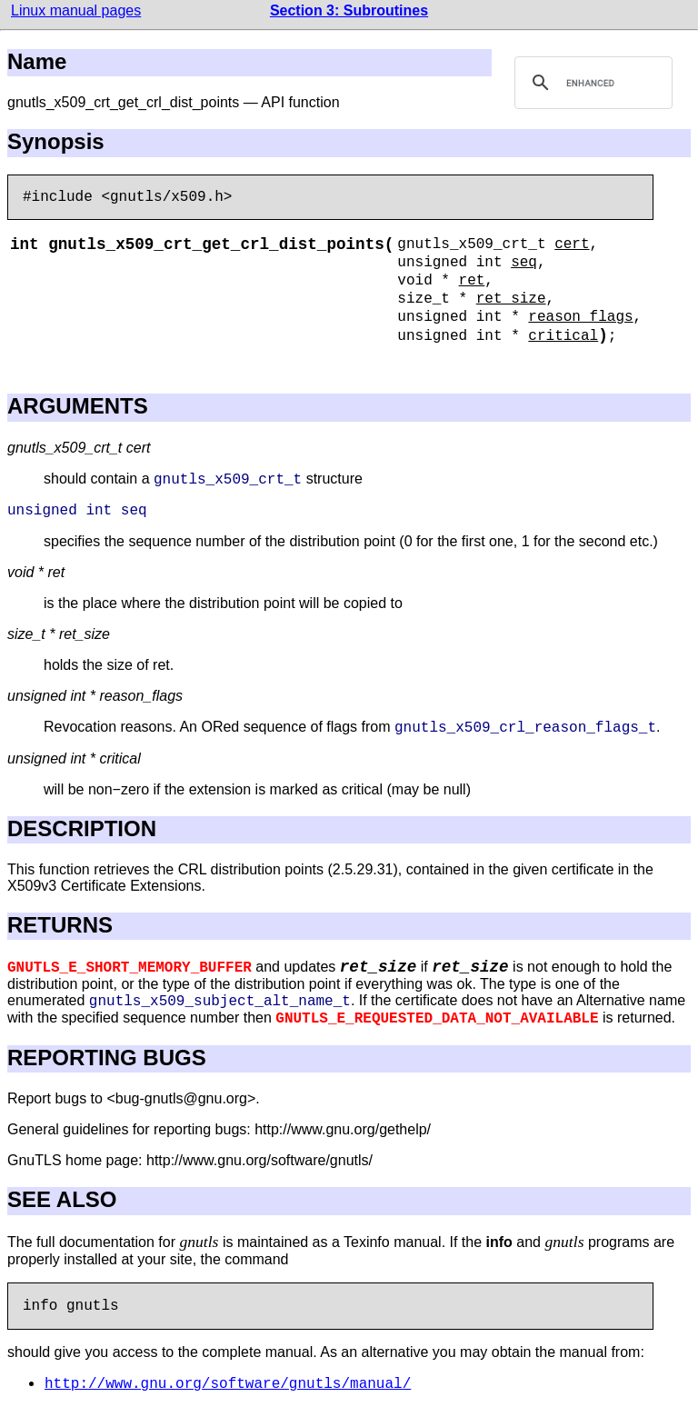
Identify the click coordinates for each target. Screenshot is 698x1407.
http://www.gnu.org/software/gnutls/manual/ (228, 1384)
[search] (590, 83)
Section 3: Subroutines (349, 10)
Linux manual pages (76, 10)
